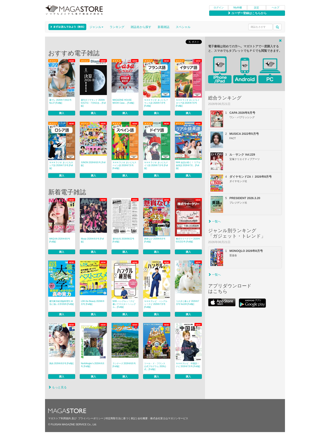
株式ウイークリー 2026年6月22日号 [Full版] (188, 240)
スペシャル (183, 27)
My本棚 (237, 7)
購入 (61, 113)
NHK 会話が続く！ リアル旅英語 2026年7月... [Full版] (188, 165)
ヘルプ (275, 7)
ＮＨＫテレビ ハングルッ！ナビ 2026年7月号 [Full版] (155, 304)
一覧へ (214, 221)
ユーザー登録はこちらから (247, 13)
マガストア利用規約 (59, 418)
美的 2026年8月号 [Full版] (61, 363)
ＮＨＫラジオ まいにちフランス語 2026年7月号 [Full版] (156, 103)
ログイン (219, 7)
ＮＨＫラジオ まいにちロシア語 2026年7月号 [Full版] (61, 165)
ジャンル (96, 27)
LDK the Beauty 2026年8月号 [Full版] (92, 302)
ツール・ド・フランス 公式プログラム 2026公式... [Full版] (155, 366)
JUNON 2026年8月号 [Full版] (93, 164)
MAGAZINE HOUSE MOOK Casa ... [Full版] (123, 101)
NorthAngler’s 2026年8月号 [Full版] (92, 365)
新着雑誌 (163, 27)
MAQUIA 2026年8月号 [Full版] (59, 240)
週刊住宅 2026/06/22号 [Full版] (123, 240)
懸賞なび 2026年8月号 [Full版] (154, 240)
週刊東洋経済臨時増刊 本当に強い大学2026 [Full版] (61, 302)
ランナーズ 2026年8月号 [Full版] (124, 365)
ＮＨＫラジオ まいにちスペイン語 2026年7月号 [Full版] (124, 165)
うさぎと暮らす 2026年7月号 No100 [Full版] (187, 302)
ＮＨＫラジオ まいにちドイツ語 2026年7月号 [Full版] (156, 165)
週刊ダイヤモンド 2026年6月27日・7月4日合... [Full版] (93, 103)
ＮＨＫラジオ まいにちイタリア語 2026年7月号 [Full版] (188, 103)
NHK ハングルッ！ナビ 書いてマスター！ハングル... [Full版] (125, 304)
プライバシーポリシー (90, 418)
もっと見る (57, 387)
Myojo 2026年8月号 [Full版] (92, 240)
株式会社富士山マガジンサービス (169, 418)
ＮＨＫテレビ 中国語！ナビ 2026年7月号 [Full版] (188, 365)
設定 (256, 7)
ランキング (117, 27)
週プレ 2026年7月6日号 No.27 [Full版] (60, 101)
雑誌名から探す (141, 27)
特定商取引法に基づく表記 (120, 418)
